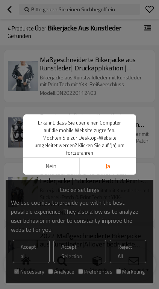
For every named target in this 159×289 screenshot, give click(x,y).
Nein (51, 166)
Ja (108, 166)
